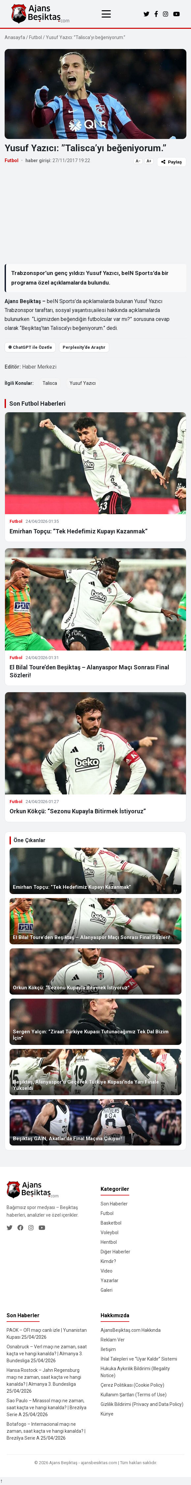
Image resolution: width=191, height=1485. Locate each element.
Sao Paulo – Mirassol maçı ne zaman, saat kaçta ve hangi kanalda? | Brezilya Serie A (46, 1407)
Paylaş (171, 161)
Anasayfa (15, 37)
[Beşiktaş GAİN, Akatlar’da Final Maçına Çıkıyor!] (95, 1122)
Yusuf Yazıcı (83, 383)
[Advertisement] (95, 215)
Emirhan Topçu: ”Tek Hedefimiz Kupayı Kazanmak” (78, 531)
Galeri (106, 1290)
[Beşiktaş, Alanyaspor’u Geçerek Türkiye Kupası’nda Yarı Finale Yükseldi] (95, 1072)
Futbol (35, 37)
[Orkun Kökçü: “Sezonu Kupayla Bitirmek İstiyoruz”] (95, 971)
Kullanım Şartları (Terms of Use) (134, 1394)
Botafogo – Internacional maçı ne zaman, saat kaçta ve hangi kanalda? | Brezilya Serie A (46, 1431)
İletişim (108, 1349)
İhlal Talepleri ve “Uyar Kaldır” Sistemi (139, 1359)
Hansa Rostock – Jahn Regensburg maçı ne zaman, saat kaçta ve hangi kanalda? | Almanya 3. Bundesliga (44, 1377)
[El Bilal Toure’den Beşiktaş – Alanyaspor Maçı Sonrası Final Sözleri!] (95, 921)
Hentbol (109, 1242)
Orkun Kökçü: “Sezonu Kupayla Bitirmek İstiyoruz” (78, 811)
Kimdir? (108, 1261)
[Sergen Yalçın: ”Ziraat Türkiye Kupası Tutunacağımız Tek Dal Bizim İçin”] (95, 1022)
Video (106, 1271)
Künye (107, 1414)
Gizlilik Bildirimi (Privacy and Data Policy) (142, 1404)
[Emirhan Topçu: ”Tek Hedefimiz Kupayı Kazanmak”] (95, 871)
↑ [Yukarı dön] (1, 1481)
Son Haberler (114, 1203)
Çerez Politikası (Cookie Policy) (132, 1385)
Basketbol (111, 1223)
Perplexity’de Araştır (84, 347)
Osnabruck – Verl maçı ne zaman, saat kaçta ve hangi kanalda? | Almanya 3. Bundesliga (47, 1353)
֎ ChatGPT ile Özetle (30, 347)
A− (138, 161)
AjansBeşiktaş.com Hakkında (131, 1330)
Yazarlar (109, 1280)
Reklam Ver (113, 1339)
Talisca (50, 383)
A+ (148, 161)
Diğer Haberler (115, 1251)
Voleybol (109, 1232)
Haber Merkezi (39, 367)
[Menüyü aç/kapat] (106, 14)
